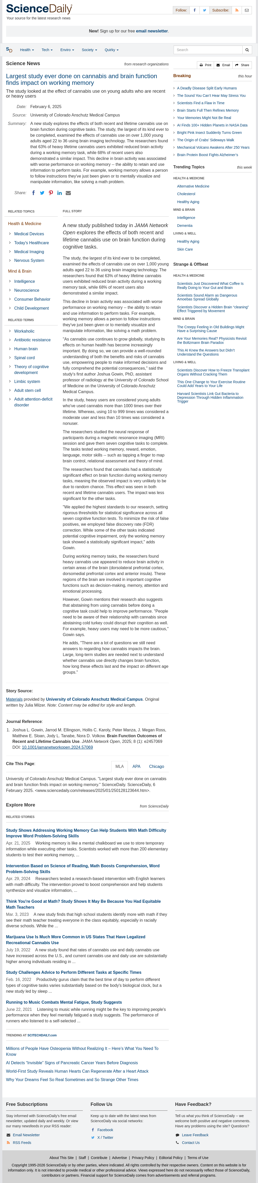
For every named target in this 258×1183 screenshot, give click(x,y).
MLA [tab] (119, 766)
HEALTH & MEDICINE (189, 178)
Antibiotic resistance (32, 340)
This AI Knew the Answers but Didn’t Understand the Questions (206, 352)
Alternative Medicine (193, 186)
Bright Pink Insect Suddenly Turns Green (209, 133)
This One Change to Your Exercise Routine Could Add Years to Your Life (211, 384)
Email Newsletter (26, 1135)
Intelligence (24, 281)
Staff (82, 1158)
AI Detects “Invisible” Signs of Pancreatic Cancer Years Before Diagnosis (72, 1063)
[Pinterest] (51, 193)
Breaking (182, 76)
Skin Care (185, 249)
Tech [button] (47, 50)
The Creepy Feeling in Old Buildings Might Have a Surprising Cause (210, 329)
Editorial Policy (171, 1158)
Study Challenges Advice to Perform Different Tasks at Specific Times (74, 972)
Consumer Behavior (32, 299)
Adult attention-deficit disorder (33, 402)
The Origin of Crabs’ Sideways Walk (205, 140)
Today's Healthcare (31, 243)
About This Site (62, 1158)
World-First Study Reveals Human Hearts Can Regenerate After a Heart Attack (77, 1071)
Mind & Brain (20, 271)
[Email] (68, 193)
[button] (205, 65)
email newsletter (152, 31)
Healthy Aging (188, 202)
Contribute (99, 1158)
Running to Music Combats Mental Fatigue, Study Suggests (64, 1002)
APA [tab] (136, 766)
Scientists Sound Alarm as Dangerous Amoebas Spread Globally (207, 297)
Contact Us (191, 1143)
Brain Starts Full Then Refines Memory (208, 110)
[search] (247, 49)
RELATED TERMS (21, 320)
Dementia (185, 226)
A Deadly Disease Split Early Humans (207, 88)
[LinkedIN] (60, 193)
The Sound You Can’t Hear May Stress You (211, 95)
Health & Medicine (24, 223)
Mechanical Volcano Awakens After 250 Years (213, 147)
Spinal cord (24, 358)
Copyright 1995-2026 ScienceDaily (39, 1165)
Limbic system (27, 381)
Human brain (26, 349)
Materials (14, 699)
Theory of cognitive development (31, 370)
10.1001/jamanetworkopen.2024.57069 (57, 747)
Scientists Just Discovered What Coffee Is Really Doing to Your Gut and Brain (210, 285)
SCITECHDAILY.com (42, 1035)
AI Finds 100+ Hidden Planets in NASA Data (212, 125)
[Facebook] (33, 193)
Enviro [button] (67, 50)
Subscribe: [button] (220, 10)
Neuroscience (26, 290)
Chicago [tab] (156, 766)
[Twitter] (42, 193)
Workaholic (24, 331)
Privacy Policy (143, 1158)
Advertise (119, 1158)
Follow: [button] (181, 10)
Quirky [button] (112, 50)
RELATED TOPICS (21, 211)
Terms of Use (197, 1158)
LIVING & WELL (184, 233)
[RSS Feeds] (237, 10)
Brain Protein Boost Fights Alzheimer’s (207, 155)
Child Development (31, 308)
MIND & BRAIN (184, 210)
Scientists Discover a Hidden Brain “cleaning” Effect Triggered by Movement (213, 309)
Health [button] (27, 50)
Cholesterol (186, 194)
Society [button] (89, 50)
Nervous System (29, 260)
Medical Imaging (29, 252)
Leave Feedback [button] (195, 1135)
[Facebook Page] (194, 10)
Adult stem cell (27, 390)
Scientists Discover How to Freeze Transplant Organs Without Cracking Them (213, 372)
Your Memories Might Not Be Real (204, 118)
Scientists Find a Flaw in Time (201, 103)
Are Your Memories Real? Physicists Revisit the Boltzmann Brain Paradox (212, 340)
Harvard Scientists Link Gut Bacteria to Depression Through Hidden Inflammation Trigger (210, 398)
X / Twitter (105, 1137)
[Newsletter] (247, 10)
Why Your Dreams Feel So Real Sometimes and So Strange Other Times (72, 1079)
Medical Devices (29, 234)
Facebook (105, 1130)
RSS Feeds (22, 1143)
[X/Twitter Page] (204, 10)
